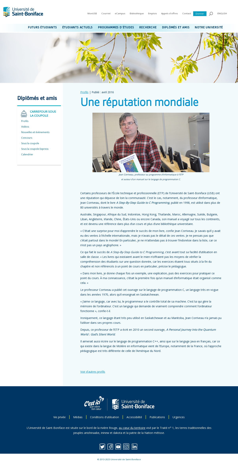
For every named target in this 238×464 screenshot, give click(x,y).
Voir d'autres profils (92, 372)
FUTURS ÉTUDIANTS (42, 27)
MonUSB (92, 13)
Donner (200, 13)
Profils (84, 92)
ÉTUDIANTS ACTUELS (77, 27)
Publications (157, 417)
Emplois (152, 13)
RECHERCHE (147, 27)
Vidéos (25, 126)
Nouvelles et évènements (35, 132)
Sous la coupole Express (34, 149)
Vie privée (59, 417)
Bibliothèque (137, 13)
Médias (78, 417)
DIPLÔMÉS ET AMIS (176, 27)
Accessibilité (134, 417)
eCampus (120, 13)
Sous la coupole (30, 143)
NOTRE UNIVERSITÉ (209, 27)
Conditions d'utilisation (104, 417)
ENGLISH (222, 13)
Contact (186, 13)
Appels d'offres (169, 13)
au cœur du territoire (132, 428)
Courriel (105, 13)
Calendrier (27, 154)
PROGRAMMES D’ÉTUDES (116, 27)
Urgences (179, 417)
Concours (26, 137)
